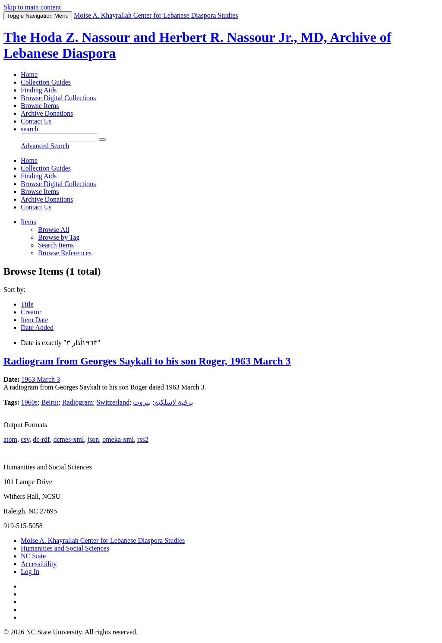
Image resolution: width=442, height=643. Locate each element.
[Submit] (102, 139)
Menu (38, 16)
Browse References (65, 253)
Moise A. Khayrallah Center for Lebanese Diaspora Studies (103, 540)
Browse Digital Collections (58, 97)
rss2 (142, 439)
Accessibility (39, 563)
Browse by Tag (58, 237)
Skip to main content (32, 7)
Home (29, 74)
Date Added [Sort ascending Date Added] (37, 327)
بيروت (142, 402)
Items (28, 221)
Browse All (53, 229)
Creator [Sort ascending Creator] (31, 312)
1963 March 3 (40, 379)
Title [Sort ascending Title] (27, 304)
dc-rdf (41, 439)
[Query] (59, 137)
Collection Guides (46, 82)
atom (10, 439)
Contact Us (36, 121)
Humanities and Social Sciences (65, 548)
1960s (29, 402)
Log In (30, 571)
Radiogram (77, 402)
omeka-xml (118, 439)
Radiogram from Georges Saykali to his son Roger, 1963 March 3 (147, 361)
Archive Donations (47, 113)
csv (25, 439)
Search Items (56, 245)
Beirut (49, 402)
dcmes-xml (68, 439)
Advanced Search (45, 145)
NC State (33, 556)
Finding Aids (39, 90)
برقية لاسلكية (174, 402)
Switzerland (112, 402)
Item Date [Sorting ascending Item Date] (34, 319)
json (93, 439)
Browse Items (40, 105)
